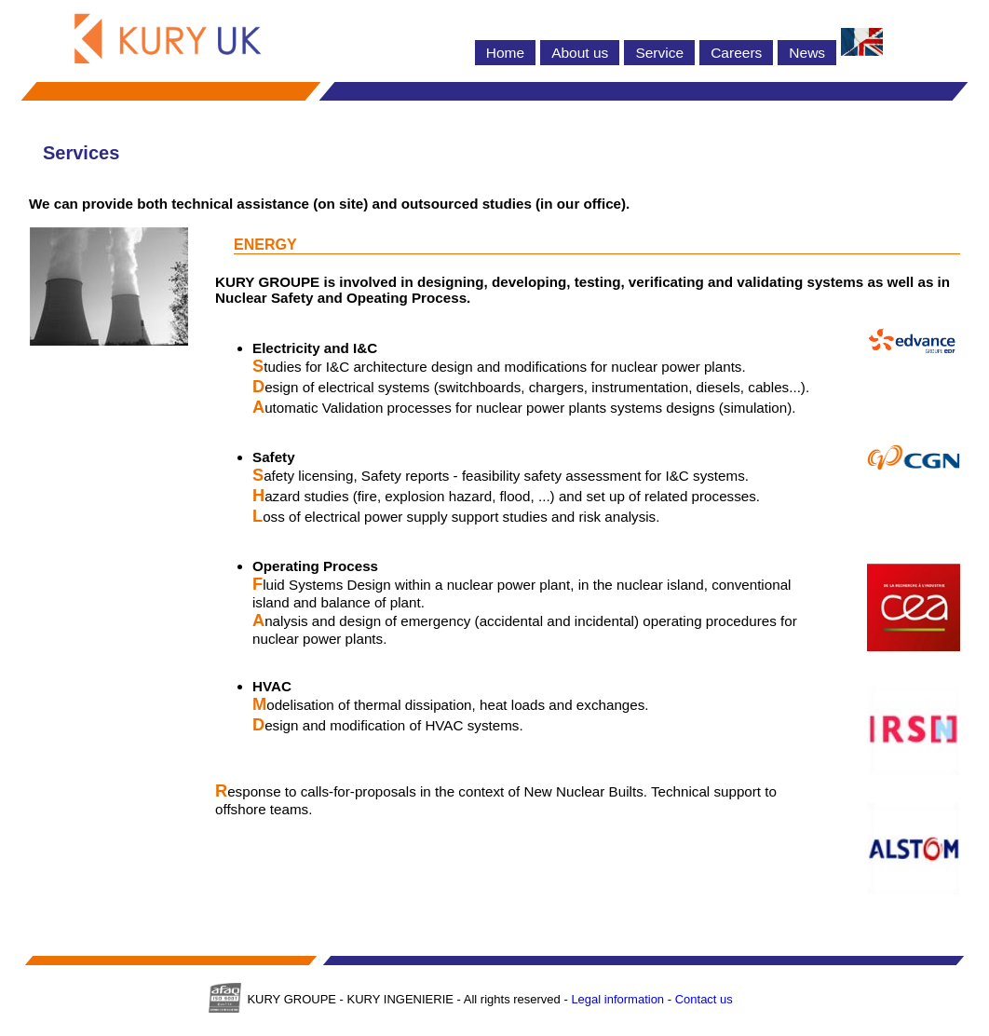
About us (579, 53)
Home (505, 53)
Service (659, 53)
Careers (736, 53)
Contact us (704, 999)
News (807, 53)
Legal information (617, 999)
